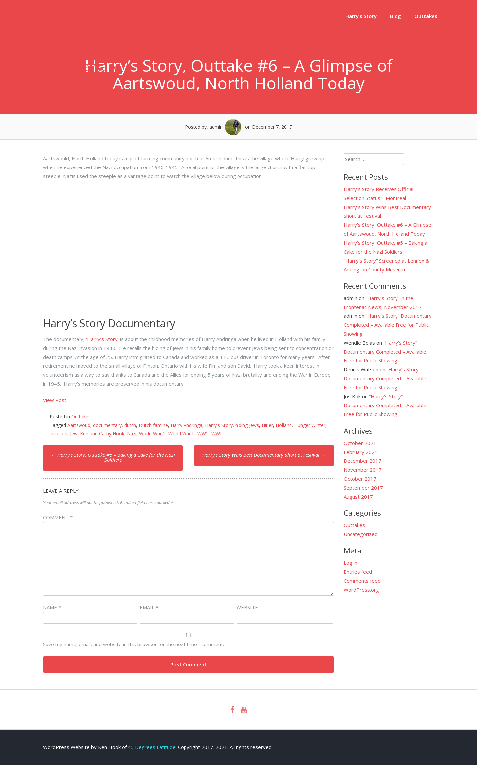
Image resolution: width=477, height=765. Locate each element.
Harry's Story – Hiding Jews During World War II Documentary (83, 39)
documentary (107, 425)
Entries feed (358, 571)
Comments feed (362, 580)
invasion (58, 433)
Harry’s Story (361, 16)
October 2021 (360, 443)
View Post (54, 400)
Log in (350, 562)
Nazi (131, 433)
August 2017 (358, 496)
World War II (181, 433)
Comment (58, 517)
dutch (130, 425)
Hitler (267, 425)
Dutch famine (153, 425)
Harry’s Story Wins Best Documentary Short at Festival (264, 455)
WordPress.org (361, 589)
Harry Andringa (186, 425)
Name (52, 607)
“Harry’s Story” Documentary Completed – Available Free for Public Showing (388, 324)
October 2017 (360, 478)
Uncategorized (361, 534)
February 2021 (361, 452)
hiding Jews (247, 425)
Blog (395, 16)
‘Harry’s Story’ (102, 339)
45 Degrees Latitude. (152, 747)
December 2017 (362, 460)
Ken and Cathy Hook (102, 433)
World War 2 (152, 433)
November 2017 (363, 469)
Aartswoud (78, 425)
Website (247, 607)
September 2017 (363, 487)
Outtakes (425, 16)
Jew (74, 433)
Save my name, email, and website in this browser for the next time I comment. (133, 644)
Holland (284, 425)
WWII (217, 433)
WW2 (203, 433)
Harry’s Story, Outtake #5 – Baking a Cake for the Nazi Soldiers (113, 457)
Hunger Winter (309, 425)
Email (149, 607)
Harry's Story (219, 425)
